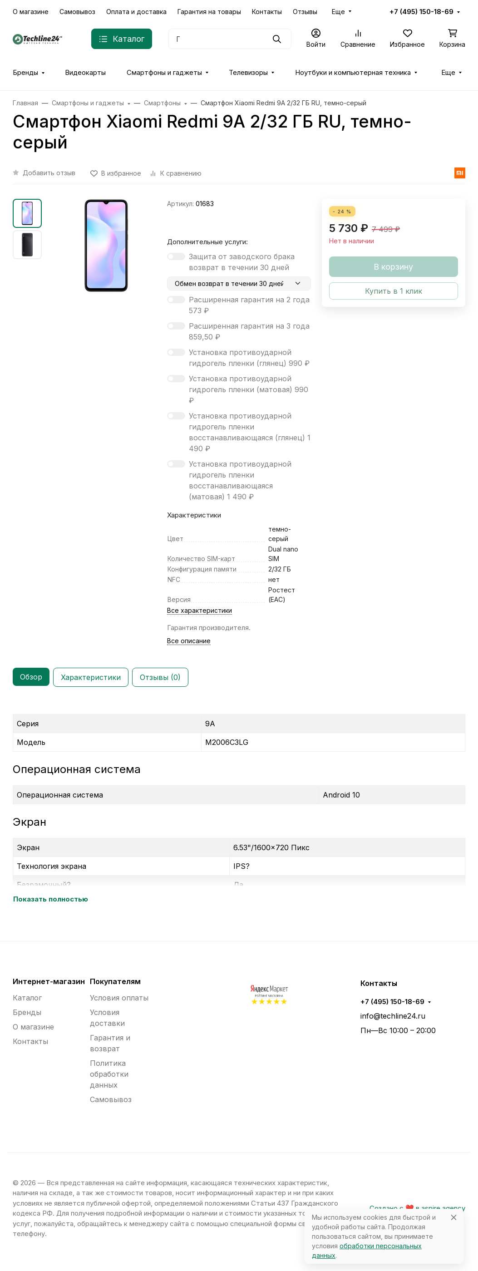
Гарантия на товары (209, 11)
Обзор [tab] (31, 676)
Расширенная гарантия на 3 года (249, 331)
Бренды (25, 73)
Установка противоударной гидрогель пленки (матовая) (248, 389)
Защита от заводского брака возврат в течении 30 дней (242, 262)
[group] (106, 245)
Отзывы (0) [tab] (160, 677)
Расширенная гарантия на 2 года (249, 305)
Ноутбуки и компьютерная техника (353, 73)
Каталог (27, 997)
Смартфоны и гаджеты (164, 73)
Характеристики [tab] (91, 677)
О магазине (31, 11)
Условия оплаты (119, 997)
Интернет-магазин (49, 981)
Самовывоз (77, 11)
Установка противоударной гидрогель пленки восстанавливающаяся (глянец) (249, 432)
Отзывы (305, 11)
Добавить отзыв (49, 173)
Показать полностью (50, 899)
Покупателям (115, 981)
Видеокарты (85, 73)
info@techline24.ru (392, 1015)
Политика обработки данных (109, 1074)
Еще (338, 11)
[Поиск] (229, 39)
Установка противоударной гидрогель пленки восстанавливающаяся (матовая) (240, 480)
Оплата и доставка (136, 11)
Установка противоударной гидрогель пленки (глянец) (249, 358)
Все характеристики (199, 610)
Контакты (267, 11)
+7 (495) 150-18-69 (421, 12)
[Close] (453, 1217)
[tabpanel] (239, 805)
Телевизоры (248, 73)
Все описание (189, 641)
